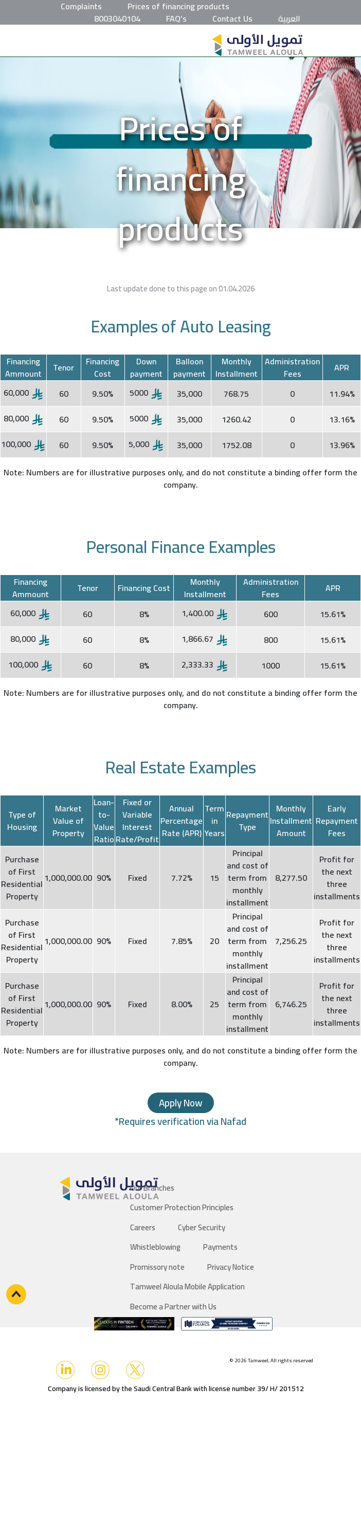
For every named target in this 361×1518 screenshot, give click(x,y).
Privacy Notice (230, 1267)
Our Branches (152, 1187)
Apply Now (181, 1103)
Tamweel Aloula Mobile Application (187, 1286)
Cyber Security (201, 1227)
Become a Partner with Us (173, 1306)
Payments (220, 1246)
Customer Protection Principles (181, 1207)
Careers (142, 1227)
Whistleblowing (155, 1246)
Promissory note (157, 1267)
